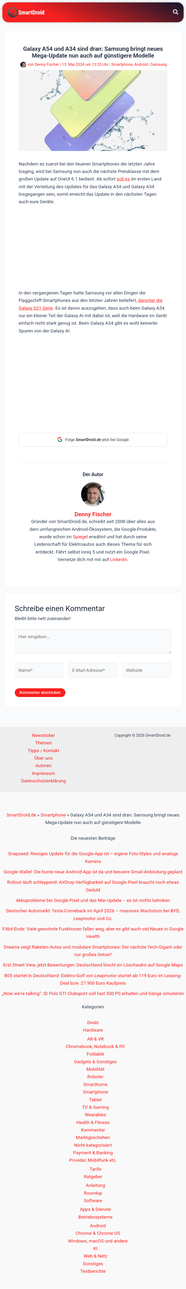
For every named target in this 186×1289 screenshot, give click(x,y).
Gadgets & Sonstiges (95, 1062)
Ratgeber (93, 1177)
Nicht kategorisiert (93, 1145)
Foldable (95, 1054)
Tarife (95, 1169)
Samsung (159, 65)
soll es (123, 179)
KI (95, 1249)
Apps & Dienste (95, 1210)
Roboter (95, 1077)
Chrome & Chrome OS (98, 1234)
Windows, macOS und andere (98, 1241)
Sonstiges (93, 1264)
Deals (93, 1023)
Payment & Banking (93, 1153)
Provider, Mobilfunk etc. (93, 1161)
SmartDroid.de (21, 815)
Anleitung (95, 1186)
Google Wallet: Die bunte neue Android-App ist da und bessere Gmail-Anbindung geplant (93, 872)
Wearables (95, 1115)
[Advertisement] (93, 247)
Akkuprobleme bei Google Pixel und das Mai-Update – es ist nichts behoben (93, 901)
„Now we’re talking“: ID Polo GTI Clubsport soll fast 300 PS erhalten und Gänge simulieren (93, 994)
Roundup (93, 1194)
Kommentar (93, 1130)
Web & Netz (95, 1256)
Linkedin (118, 560)
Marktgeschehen (93, 1138)
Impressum (43, 774)
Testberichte (93, 1272)
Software (93, 1201)
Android (141, 65)
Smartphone (122, 65)
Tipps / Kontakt (43, 751)
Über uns (43, 759)
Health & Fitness (93, 1123)
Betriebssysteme (95, 1218)
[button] (176, 13)
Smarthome (95, 1085)
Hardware (93, 1031)
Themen (43, 743)
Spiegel (80, 537)
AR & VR (95, 1039)
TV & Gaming (95, 1108)
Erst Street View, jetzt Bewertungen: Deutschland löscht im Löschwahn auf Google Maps (93, 965)
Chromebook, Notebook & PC (95, 1047)
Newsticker (43, 736)
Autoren (43, 766)
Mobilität (95, 1070)
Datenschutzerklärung (43, 781)
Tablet (95, 1100)
